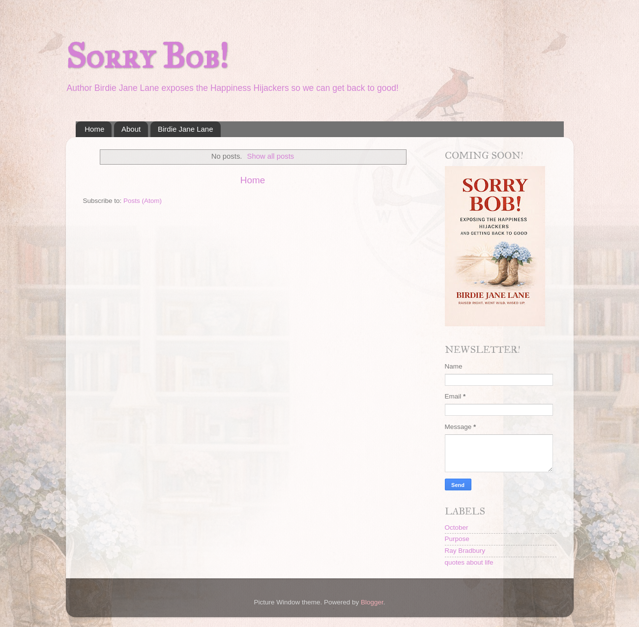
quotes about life (469, 562)
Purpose (457, 538)
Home (94, 129)
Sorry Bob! (147, 56)
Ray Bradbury (465, 550)
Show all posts (270, 156)
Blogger (372, 602)
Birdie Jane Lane (185, 129)
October (456, 527)
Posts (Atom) (142, 200)
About (131, 129)
